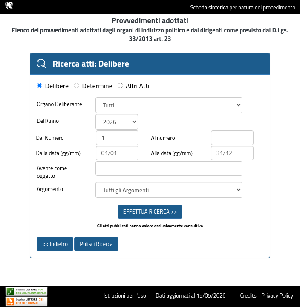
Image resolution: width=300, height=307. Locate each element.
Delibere (57, 86)
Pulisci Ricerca (96, 244)
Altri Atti (137, 86)
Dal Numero (49, 138)
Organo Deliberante (59, 104)
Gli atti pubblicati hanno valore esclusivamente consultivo (150, 226)
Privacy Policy (277, 295)
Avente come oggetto (52, 172)
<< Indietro (55, 244)
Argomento (50, 189)
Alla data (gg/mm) (171, 153)
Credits (248, 295)
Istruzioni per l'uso (125, 295)
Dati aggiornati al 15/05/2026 (190, 295)
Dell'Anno (48, 121)
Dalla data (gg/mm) (58, 153)
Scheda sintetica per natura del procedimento (242, 7)
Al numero (163, 138)
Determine (97, 86)
